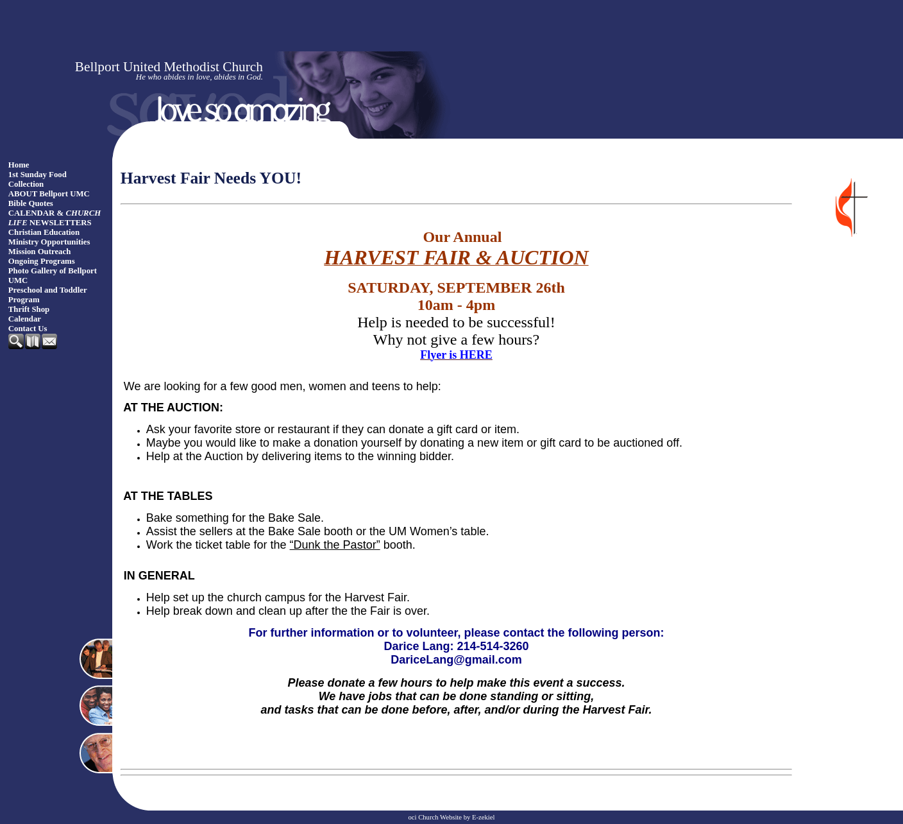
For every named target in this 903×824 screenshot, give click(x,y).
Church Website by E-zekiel (456, 817)
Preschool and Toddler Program (47, 295)
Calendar (24, 318)
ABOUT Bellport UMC (49, 193)
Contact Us (27, 328)
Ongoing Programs (41, 261)
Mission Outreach (39, 251)
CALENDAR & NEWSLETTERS (54, 218)
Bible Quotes (30, 203)
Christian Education (44, 232)
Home (19, 164)
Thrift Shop (28, 309)
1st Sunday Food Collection (37, 179)
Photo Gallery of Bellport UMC (52, 275)
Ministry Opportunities (49, 241)
